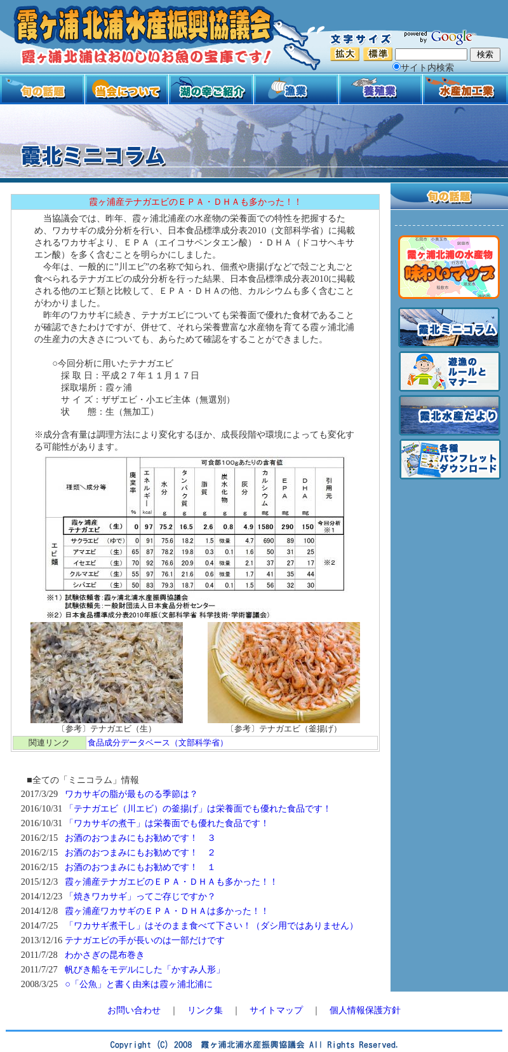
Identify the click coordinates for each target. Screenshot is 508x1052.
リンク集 (205, 1010)
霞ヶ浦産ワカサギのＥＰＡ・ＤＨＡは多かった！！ (167, 911)
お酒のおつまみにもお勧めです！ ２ (140, 852)
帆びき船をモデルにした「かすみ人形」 (145, 969)
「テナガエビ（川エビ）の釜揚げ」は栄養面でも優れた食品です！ (198, 808)
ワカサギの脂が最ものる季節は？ (131, 794)
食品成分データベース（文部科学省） (158, 742)
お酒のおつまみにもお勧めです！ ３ (140, 838)
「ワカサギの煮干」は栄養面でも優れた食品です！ (167, 823)
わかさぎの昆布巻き (105, 955)
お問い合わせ (134, 1010)
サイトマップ (276, 1010)
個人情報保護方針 (365, 1010)
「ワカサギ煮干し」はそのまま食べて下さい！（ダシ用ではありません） (211, 925)
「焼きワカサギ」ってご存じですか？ (140, 896)
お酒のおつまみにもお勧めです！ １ (140, 867)
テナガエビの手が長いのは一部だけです (145, 940)
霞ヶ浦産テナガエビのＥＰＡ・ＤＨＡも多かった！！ (171, 881)
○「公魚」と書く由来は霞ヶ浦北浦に (139, 984)
